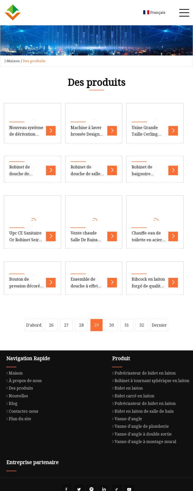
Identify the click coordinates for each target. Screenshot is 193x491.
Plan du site (17, 418)
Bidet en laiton (126, 388)
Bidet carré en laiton (132, 396)
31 (126, 325)
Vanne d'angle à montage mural (143, 441)
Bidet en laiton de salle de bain (142, 411)
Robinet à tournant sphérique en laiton (149, 380)
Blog (11, 403)
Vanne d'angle (126, 418)
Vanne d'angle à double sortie (141, 434)
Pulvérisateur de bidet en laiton (143, 373)
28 (81, 325)
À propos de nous (23, 380)
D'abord (33, 325)
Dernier (159, 325)
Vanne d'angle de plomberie (139, 426)
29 (96, 325)
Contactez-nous (21, 411)
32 (141, 325)
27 (66, 325)
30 (111, 325)
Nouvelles (16, 396)
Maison (13, 60)
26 (51, 325)
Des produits (18, 388)
